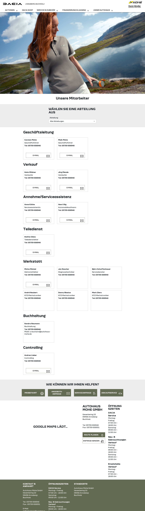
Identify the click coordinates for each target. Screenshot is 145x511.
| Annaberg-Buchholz (35, 4)
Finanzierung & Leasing (74, 10)
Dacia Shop (27, 10)
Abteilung (54, 118)
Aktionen (10, 10)
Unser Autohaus (101, 10)
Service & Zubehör (46, 10)
